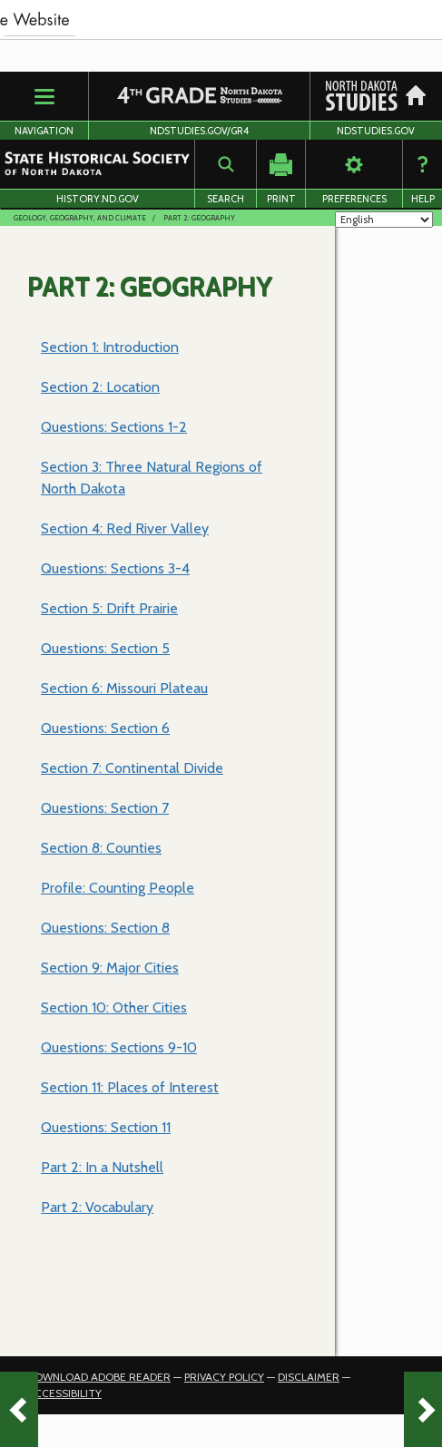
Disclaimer (308, 1376)
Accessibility (64, 1393)
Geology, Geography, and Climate (80, 217)
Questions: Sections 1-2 (114, 426)
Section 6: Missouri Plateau (124, 688)
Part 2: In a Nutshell (102, 1167)
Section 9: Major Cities (110, 967)
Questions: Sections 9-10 (119, 1047)
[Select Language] (384, 219)
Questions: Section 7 (105, 807)
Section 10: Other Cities (114, 1007)
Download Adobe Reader (99, 1376)
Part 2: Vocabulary (97, 1207)
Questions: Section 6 (105, 728)
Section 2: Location (100, 387)
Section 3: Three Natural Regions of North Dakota (151, 477)
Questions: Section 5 (105, 648)
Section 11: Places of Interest (130, 1087)
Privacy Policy (224, 1376)
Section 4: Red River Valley (125, 528)
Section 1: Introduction (110, 347)
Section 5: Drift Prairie (109, 608)
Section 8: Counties (101, 847)
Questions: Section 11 (106, 1127)
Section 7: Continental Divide (132, 768)
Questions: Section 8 (105, 927)
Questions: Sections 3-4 (115, 568)
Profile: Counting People (117, 887)
